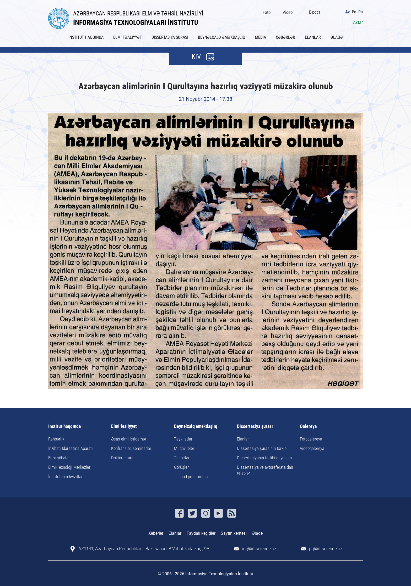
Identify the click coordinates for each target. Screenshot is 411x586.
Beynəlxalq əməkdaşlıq (195, 426)
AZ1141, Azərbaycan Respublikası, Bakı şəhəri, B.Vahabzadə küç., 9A (143, 548)
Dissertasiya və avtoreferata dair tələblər (265, 470)
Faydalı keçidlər (201, 533)
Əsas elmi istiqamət (128, 439)
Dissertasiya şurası (255, 426)
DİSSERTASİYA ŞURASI (170, 37)
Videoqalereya (312, 448)
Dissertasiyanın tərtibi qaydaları (264, 457)
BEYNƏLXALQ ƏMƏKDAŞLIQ (221, 37)
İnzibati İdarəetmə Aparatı (70, 448)
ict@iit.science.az (259, 548)
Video (288, 12)
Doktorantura (122, 457)
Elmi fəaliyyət (124, 426)
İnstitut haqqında (64, 426)
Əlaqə (257, 533)
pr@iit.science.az (325, 548)
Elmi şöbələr (59, 457)
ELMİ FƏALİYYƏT (127, 37)
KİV (196, 56)
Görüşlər (181, 467)
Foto (267, 12)
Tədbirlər (182, 457)
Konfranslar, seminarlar (131, 448)
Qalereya (308, 426)
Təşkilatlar (183, 439)
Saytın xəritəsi (234, 533)
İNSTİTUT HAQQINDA (86, 37)
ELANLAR (313, 37)
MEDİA (260, 37)
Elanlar (243, 439)
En (354, 12)
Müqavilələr (184, 448)
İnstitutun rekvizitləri (66, 476)
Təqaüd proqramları (191, 476)
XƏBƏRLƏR (285, 37)
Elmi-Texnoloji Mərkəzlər (69, 467)
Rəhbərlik (56, 439)
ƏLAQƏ (337, 37)
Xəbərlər (155, 533)
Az (347, 12)
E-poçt (314, 12)
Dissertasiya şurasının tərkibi (262, 448)
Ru (360, 12)
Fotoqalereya (311, 439)
